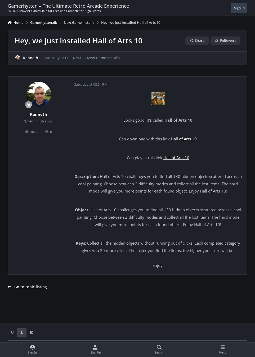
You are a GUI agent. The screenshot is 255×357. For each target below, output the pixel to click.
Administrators (40, 121)
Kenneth (30, 57)
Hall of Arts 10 (184, 139)
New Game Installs (103, 57)
